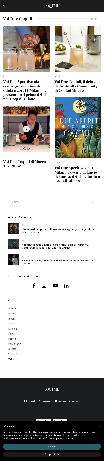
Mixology (26, 225)
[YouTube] (60, 401)
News (11, 333)
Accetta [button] (52, 446)
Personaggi (27, 256)
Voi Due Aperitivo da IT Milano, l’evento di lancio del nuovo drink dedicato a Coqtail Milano (77, 174)
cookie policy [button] (72, 435)
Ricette (58, 76)
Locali (25, 240)
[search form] (48, 202)
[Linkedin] (75, 401)
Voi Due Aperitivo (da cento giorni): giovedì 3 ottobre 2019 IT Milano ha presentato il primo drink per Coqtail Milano (25, 90)
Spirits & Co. (15, 354)
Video (5, 156)
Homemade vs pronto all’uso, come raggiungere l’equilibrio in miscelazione (58, 231)
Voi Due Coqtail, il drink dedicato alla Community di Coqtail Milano (76, 85)
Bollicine (12, 308)
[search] (92, 202)
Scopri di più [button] (52, 454)
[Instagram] (45, 401)
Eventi (6, 76)
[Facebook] (29, 401)
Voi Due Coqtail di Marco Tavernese (24, 163)
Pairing (12, 338)
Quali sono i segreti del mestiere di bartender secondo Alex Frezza (58, 262)
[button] (99, 426)
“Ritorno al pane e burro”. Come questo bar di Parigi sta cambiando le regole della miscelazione (55, 246)
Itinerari (12, 318)
